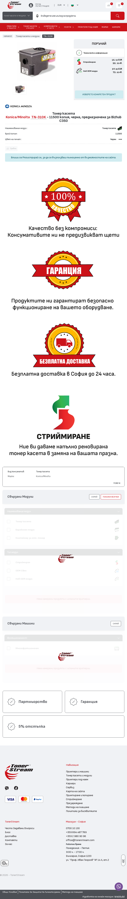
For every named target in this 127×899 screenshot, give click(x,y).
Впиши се (16, 157)
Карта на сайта (75, 791)
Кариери (71, 783)
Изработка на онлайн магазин (98, 897)
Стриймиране (74, 799)
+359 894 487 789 (76, 832)
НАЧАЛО (8, 36)
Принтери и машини (77, 771)
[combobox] (72, 16)
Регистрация (42, 6)
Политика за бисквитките (81, 811)
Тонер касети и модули (28, 36)
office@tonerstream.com (80, 840)
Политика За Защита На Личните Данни (39, 892)
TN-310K (48, 36)
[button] (94, 496)
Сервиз (70, 787)
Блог (7, 832)
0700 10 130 (73, 828)
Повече (116, 483)
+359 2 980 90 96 (76, 836)
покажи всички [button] (111, 497)
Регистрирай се (32, 157)
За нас (8, 844)
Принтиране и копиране (79, 795)
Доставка (10, 836)
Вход (38, 4)
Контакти (11, 840)
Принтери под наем (77, 779)
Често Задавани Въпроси (19, 828)
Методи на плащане (77, 807)
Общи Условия (9, 892)
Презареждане (74, 803)
